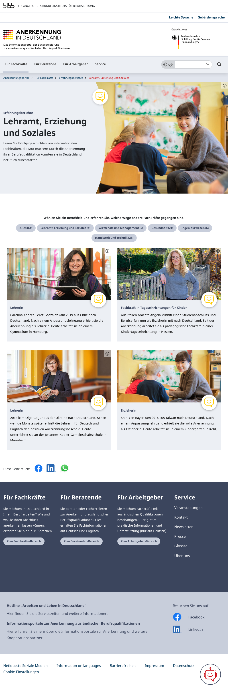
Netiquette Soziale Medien (25, 665)
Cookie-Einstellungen (21, 671)
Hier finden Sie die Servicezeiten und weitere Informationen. (57, 613)
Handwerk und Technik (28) (114, 238)
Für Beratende (45, 64)
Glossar (180, 546)
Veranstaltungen (188, 507)
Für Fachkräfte (16, 64)
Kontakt (181, 517)
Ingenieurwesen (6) (195, 228)
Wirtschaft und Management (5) (121, 228)
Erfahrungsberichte (71, 78)
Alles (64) (26, 228)
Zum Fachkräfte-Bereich (24, 541)
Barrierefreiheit (123, 665)
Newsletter (183, 526)
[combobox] (193, 64)
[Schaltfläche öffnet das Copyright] (107, 251)
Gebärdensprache (211, 17)
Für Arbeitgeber (75, 64)
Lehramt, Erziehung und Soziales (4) (65, 228)
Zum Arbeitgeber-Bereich (139, 541)
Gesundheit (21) (162, 228)
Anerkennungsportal (16, 78)
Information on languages (79, 665)
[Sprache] (168, 64)
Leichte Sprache (181, 17)
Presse (180, 536)
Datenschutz (183, 665)
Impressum (154, 665)
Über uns (182, 555)
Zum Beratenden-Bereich (81, 541)
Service (100, 64)
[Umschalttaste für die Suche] (219, 66)
